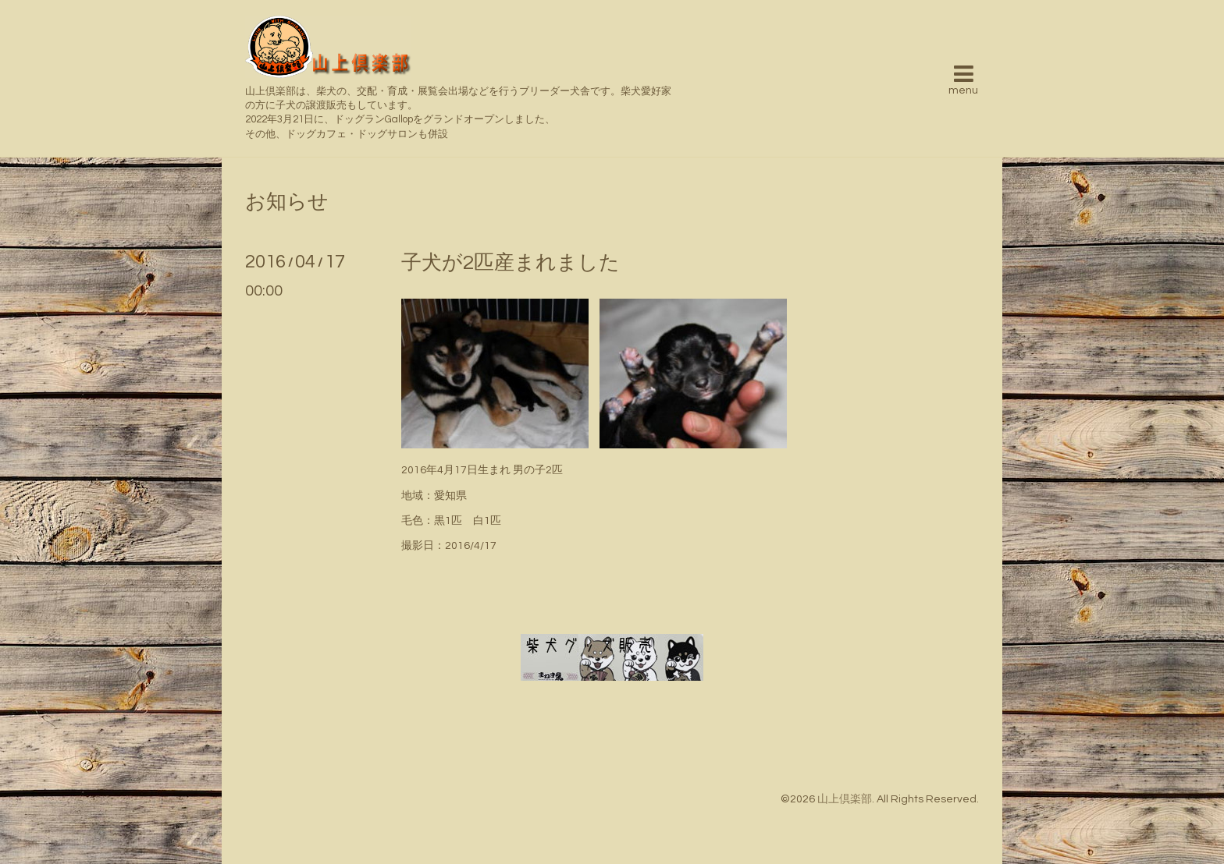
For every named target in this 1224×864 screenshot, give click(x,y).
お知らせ (287, 202)
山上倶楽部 (844, 799)
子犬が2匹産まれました (510, 263)
